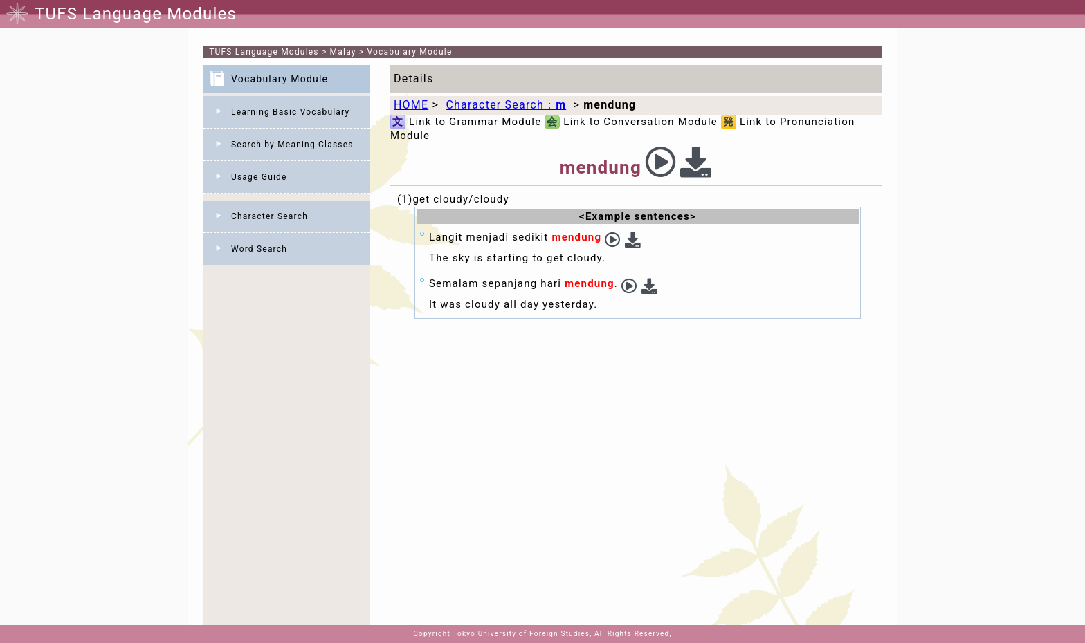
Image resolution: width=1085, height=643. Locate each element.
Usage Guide (259, 177)
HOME (411, 104)
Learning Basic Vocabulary (290, 112)
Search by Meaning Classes (292, 144)
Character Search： (506, 104)
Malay (343, 52)
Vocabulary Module (410, 52)
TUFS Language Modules (264, 52)
